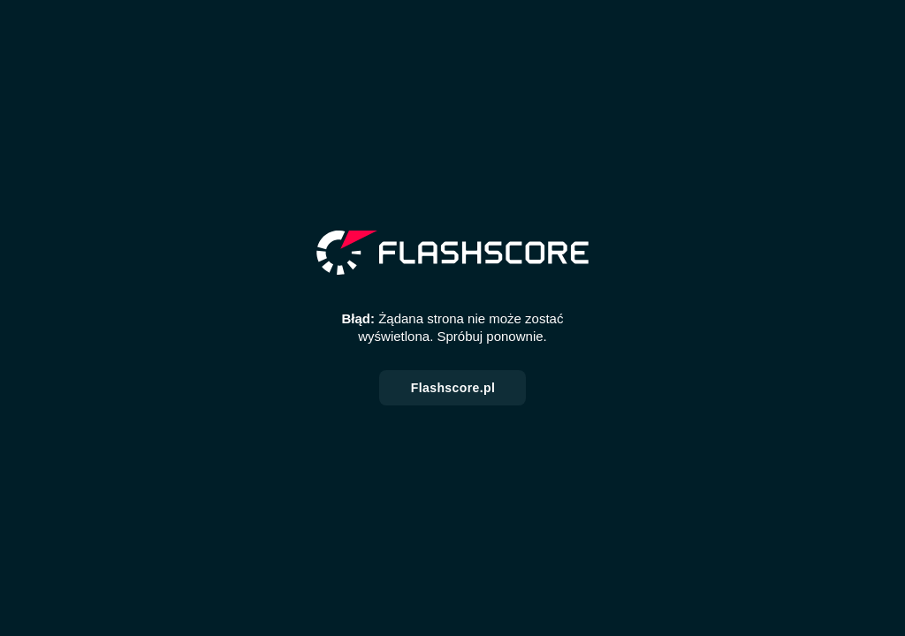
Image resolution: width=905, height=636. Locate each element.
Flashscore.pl (453, 388)
